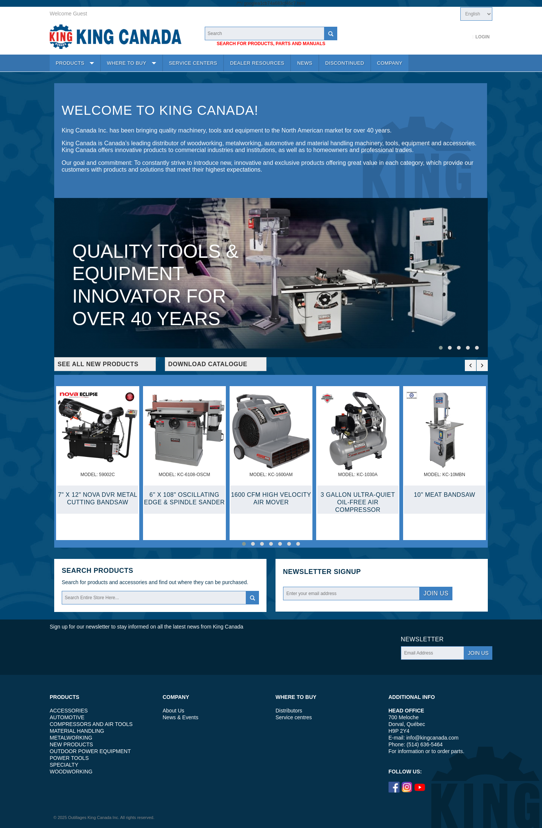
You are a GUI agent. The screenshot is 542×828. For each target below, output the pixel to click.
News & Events (180, 717)
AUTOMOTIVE (67, 717)
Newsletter (307, 571)
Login (482, 37)
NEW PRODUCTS (71, 744)
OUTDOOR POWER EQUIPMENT (90, 751)
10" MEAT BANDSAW (444, 495)
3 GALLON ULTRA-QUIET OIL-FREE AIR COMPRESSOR (358, 502)
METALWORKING (71, 738)
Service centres (294, 717)
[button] (440, 348)
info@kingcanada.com (432, 738)
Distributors (289, 711)
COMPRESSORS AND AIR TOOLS (91, 724)
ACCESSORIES (69, 711)
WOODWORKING (71, 772)
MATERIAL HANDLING (77, 731)
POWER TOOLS (69, 758)
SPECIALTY (64, 765)
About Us (173, 711)
